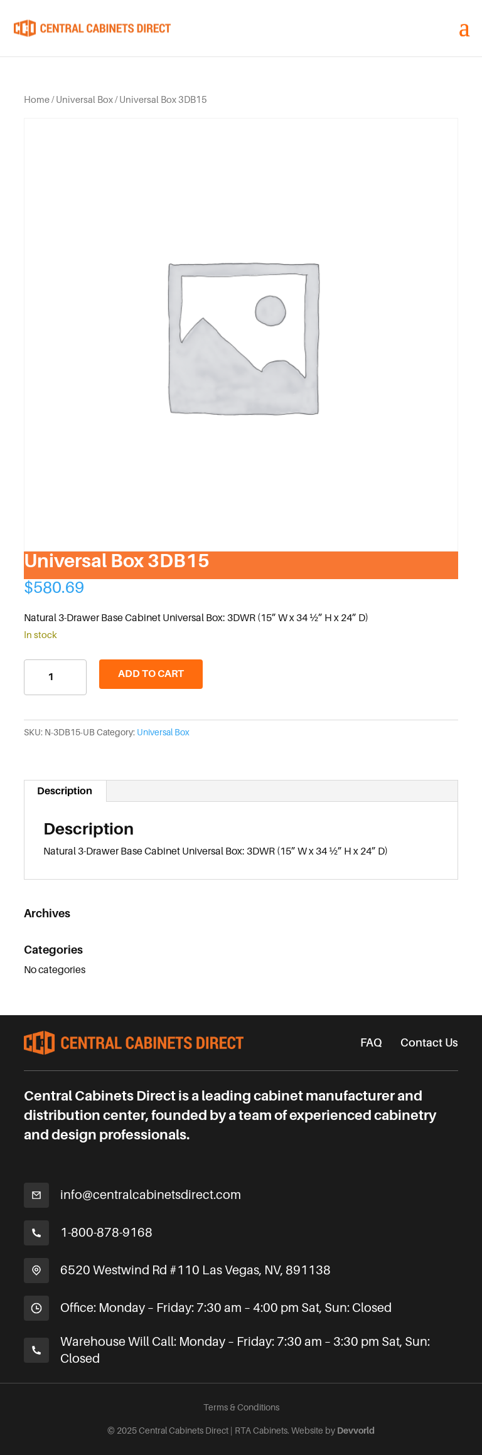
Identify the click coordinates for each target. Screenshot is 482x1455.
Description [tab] (64, 791)
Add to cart (151, 674)
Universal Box (84, 100)
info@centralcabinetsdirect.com (150, 1195)
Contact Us (429, 1043)
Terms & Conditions (241, 1407)
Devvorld (356, 1431)
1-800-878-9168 (106, 1232)
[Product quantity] (55, 677)
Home (37, 100)
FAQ (371, 1043)
